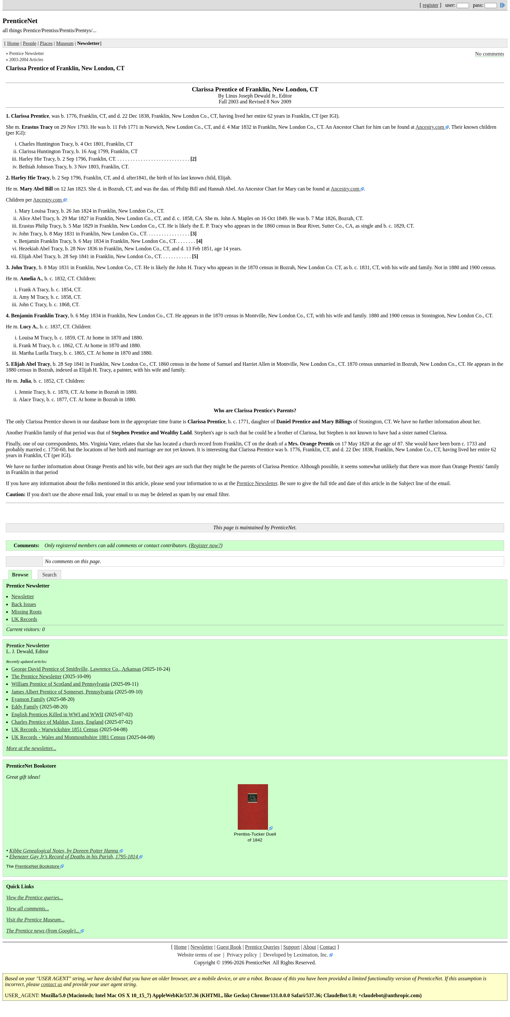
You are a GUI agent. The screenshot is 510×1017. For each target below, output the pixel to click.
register (430, 5)
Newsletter (22, 596)
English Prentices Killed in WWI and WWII (57, 714)
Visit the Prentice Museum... (35, 919)
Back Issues (23, 604)
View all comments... (27, 908)
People (29, 43)
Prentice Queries (262, 947)
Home (13, 43)
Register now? (206, 545)
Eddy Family (24, 706)
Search (49, 574)
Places (46, 43)
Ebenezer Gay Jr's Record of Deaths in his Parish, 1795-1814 (73, 856)
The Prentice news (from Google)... (42, 930)
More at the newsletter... (31, 748)
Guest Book (229, 947)
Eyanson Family (28, 699)
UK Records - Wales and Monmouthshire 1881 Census (68, 737)
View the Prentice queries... (34, 897)
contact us (51, 984)
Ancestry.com (430, 127)
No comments (489, 54)
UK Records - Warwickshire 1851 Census (54, 729)
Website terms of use (199, 955)
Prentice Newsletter (26, 53)
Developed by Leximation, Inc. (296, 955)
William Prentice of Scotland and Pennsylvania (60, 684)
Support (291, 947)
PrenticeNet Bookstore (37, 866)
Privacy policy (242, 955)
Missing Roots (26, 611)
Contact (328, 947)
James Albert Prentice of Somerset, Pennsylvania (62, 691)
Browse (20, 574)
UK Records (24, 619)
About (309, 947)
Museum (65, 43)
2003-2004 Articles (26, 59)
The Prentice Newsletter (36, 676)
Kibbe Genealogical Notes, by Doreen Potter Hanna (63, 850)
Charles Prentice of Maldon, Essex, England (57, 722)
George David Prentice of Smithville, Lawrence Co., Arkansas (76, 669)
